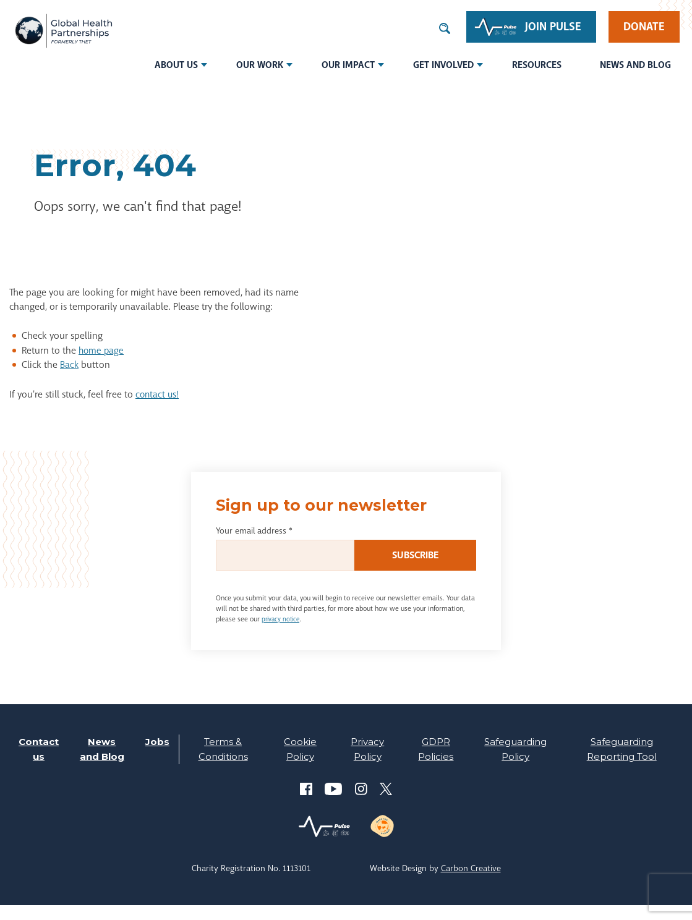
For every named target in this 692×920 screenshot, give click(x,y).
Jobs (155, 742)
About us (176, 65)
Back (70, 365)
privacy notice (283, 619)
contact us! (158, 394)
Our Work (259, 65)
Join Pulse (553, 26)
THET (63, 32)
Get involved (443, 65)
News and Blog (635, 65)
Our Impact (348, 65)
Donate (644, 26)
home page (102, 350)
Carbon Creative (471, 882)
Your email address (254, 530)
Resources (537, 65)
